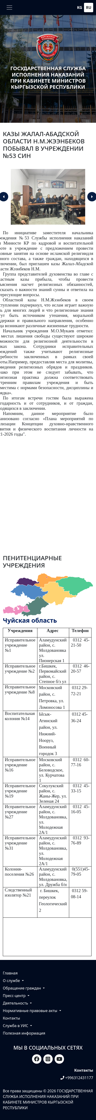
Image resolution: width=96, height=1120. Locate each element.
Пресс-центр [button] (15, 995)
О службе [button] (12, 980)
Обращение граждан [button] (22, 988)
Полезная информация (24, 1033)
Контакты (11, 1018)
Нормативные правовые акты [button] (30, 1010)
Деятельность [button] (16, 1003)
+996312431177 (76, 1077)
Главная (10, 973)
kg (79, 7)
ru (88, 7)
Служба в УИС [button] (16, 1025)
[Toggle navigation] (9, 7)
